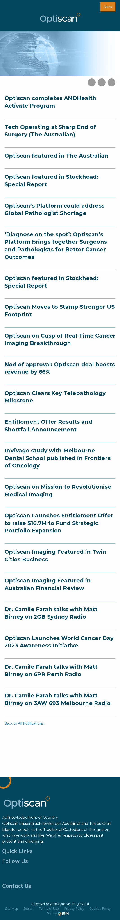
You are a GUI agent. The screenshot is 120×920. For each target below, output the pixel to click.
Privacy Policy (74, 908)
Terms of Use (49, 908)
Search (28, 908)
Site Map (11, 908)
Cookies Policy (100, 908)
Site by (58, 913)
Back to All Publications (24, 723)
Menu (108, 6)
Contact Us (16, 886)
